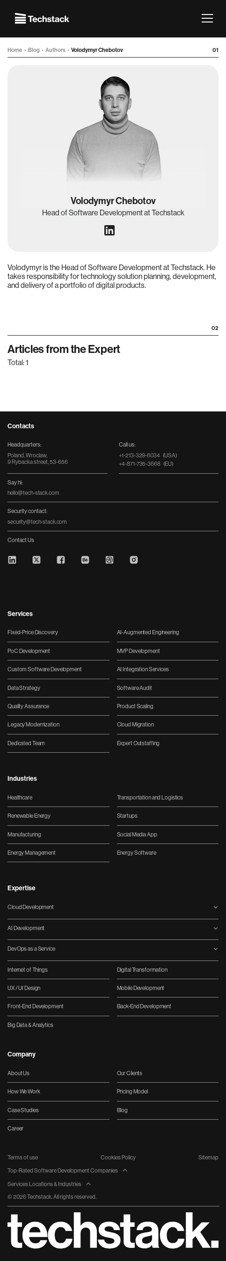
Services (20, 614)
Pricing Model (132, 1091)
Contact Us (20, 540)
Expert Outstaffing (138, 743)
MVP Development (138, 651)
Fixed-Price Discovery (32, 632)
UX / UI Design (23, 988)
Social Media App (137, 834)
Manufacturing (24, 834)
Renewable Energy (29, 816)
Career (15, 1128)
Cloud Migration (135, 724)
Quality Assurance (28, 706)
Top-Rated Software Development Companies (67, 1170)
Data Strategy (23, 688)
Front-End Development (35, 1006)
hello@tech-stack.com (33, 493)
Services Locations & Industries (49, 1184)
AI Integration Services (143, 669)
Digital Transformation (142, 970)
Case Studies (23, 1110)
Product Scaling (135, 706)
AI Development (25, 928)
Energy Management (31, 853)
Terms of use (22, 1157)
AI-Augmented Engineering (148, 632)
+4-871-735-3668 (146, 464)
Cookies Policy (118, 1157)
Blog (34, 50)
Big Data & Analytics (30, 1025)
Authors (55, 50)
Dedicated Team (26, 743)
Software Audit (134, 688)
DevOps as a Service (31, 949)
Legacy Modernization (33, 724)
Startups (127, 816)
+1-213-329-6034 (148, 455)
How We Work (23, 1091)
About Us (18, 1073)
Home (15, 50)
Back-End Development (144, 1006)
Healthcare (19, 797)
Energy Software (136, 853)
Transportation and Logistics (150, 797)
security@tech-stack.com (37, 522)
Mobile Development (141, 988)
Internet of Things (27, 970)
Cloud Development (30, 907)
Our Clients (130, 1073)
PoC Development (28, 651)
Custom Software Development (44, 669)
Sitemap (208, 1157)
